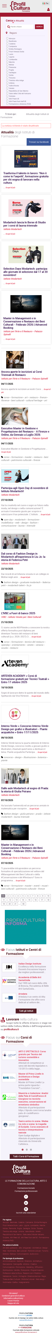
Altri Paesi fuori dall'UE (17, 101)
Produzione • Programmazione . (32, 1270)
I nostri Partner (13, 1300)
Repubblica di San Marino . (13, 1234)
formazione (16, 397)
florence (5, 400)
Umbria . (21, 1231)
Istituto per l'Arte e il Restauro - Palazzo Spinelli (24, 378)
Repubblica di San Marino (18, 91)
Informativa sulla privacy (13, 1298)
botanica (42, 757)
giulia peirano (27, 813)
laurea (21, 525)
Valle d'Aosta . (30, 1231)
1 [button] (22, 1149)
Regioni (11, 33)
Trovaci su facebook (39, 141)
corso (6, 397)
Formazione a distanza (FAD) (20, 104)
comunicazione (8, 525)
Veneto (11, 88)
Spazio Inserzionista (48, 9)
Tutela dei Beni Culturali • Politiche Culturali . (19, 1279)
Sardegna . (27, 1228)
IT (45, 3)
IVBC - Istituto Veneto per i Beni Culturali (21, 617)
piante (4, 760)
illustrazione (29, 757)
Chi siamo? (13, 1293)
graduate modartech (30, 582)
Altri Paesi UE (14, 99)
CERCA (39, 27)
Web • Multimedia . (10, 1251)
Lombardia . (35, 1225)
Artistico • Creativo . (30, 1264)
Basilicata (13, 41)
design (24, 522)
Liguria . (27, 1225)
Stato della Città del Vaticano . (34, 1234)
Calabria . (22, 1222)
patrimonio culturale (21, 460)
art (26, 397)
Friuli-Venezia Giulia (16, 51)
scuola (4, 647)
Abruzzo (12, 38)
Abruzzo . (6, 1222)
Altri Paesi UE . (15, 1237)
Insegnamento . (24, 1282)
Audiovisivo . (34, 1254)
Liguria (11, 57)
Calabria (12, 44)
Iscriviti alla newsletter (26, 1213)
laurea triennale (21, 816)
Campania (13, 46)
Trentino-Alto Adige (16, 80)
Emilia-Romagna (15, 49)
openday (5, 644)
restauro (33, 397)
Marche (12, 62)
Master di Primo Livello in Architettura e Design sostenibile (31, 1076)
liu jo (28, 585)
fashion (33, 522)
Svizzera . (6, 1237)
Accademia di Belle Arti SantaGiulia (29, 979)
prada (38, 813)
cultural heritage (34, 400)
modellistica (7, 522)
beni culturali (17, 400)
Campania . (30, 1222)
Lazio (11, 54)
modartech (20, 519)
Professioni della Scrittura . (13, 1273)
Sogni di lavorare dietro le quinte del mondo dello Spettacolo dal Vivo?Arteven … (25, 694)
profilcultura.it (11, 1029)
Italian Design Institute (29, 963)
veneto (30, 644)
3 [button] (31, 1149)
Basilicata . (14, 1222)
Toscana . (40, 1228)
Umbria (11, 83)
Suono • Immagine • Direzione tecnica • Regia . (29, 1276)
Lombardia (13, 59)
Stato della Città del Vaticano (20, 93)
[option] (25, 1099)
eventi (36, 885)
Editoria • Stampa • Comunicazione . (16, 1254)
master (28, 457)
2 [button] (26, 1149)
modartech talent (16, 585)
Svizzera (12, 96)
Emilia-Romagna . (41, 1222)
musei (44, 885)
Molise (11, 65)
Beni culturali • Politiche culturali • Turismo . (33, 1251)
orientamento (18, 644)
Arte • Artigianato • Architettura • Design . (33, 1248)
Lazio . (21, 1225)
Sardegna (12, 72)
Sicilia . (34, 1228)
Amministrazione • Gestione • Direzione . (18, 1261)
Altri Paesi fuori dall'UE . (30, 1237)
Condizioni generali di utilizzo (13, 1295)
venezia (39, 644)
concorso (8, 757)
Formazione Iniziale (26, 1188)
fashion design (11, 582)
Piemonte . (13, 1228)
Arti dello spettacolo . (11, 1248)
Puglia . (20, 1228)
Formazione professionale (26, 1191)
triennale (30, 525)
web (17, 522)
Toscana (12, 78)
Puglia (11, 70)
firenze (43, 397)
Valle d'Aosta (14, 85)
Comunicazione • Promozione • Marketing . (19, 1267)
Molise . (6, 1228)
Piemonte (12, 67)
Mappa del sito (13, 1303)
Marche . (43, 1225)
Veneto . (38, 1231)
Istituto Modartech (12, 229)
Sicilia (11, 75)
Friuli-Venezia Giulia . (11, 1225)
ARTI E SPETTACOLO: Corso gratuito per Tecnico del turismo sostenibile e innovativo (32, 1055)
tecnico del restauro (34, 641)
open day (8, 519)
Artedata (22, 993)
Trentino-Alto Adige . (10, 1231)
